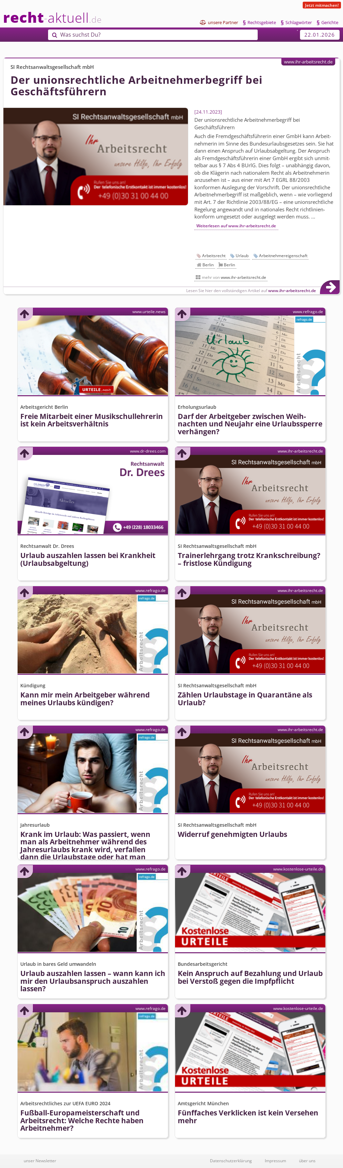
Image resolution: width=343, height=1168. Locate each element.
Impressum (275, 1160)
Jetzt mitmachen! (322, 5)
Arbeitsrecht (214, 256)
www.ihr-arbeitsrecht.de (308, 62)
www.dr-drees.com (148, 451)
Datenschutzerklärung (231, 1160)
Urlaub (242, 256)
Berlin (208, 265)
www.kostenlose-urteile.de (298, 869)
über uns (307, 1160)
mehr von (234, 277)
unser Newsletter (40, 1160)
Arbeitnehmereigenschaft (283, 256)
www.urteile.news (149, 311)
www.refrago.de (308, 311)
